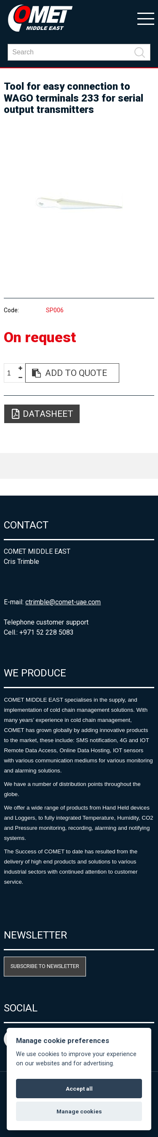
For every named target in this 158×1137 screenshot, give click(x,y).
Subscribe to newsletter (45, 966)
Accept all (79, 1088)
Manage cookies (79, 1111)
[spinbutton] (12, 373)
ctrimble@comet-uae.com (63, 602)
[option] (79, 203)
